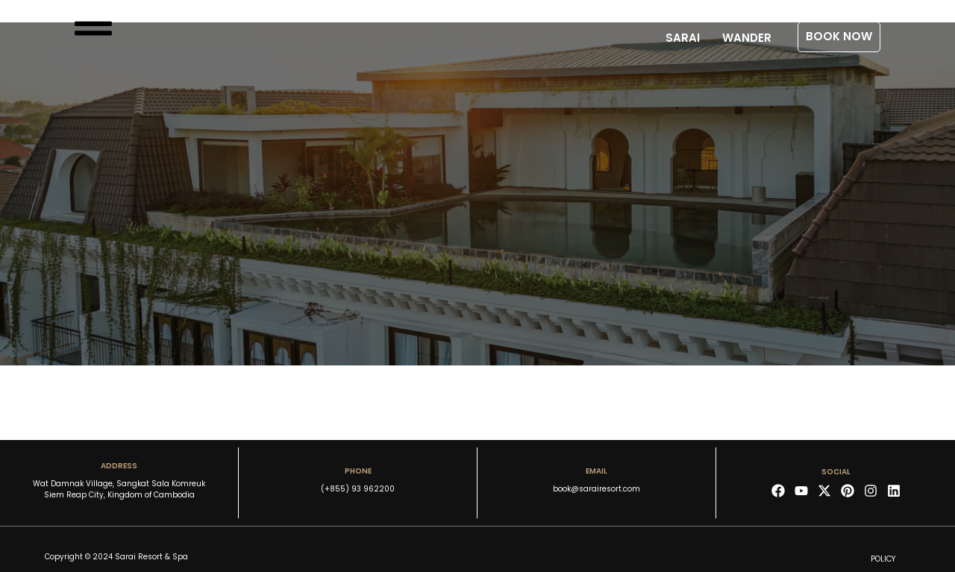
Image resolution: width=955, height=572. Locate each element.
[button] (839, 37)
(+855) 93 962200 (358, 488)
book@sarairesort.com (596, 488)
